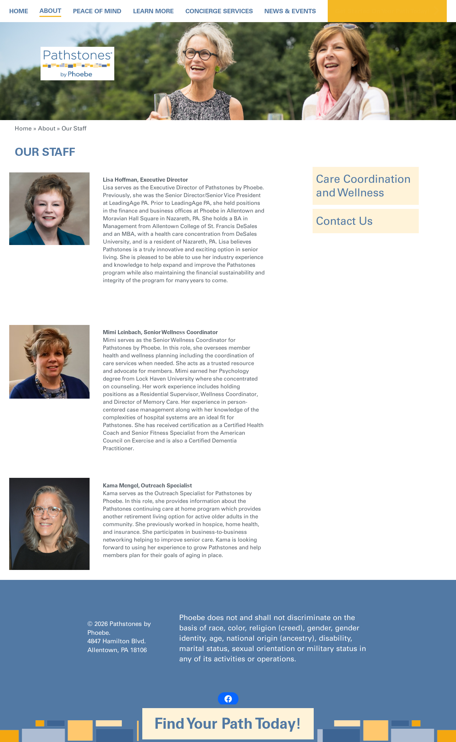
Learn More (153, 11)
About (50, 10)
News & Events (290, 11)
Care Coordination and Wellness (363, 185)
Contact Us (344, 221)
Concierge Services (219, 11)
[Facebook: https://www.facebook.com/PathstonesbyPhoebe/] (228, 699)
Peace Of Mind (97, 11)
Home (18, 11)
